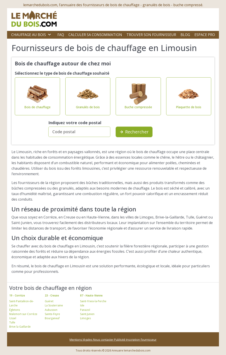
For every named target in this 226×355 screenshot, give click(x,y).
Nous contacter (103, 340)
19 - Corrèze (17, 295)
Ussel (12, 318)
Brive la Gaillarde (20, 326)
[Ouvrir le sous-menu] (49, 35)
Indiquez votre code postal (74, 122)
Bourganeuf (52, 318)
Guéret (49, 301)
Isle (82, 305)
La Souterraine (54, 305)
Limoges (85, 318)
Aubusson (51, 310)
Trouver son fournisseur (151, 34)
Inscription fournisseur (141, 340)
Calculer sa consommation (95, 34)
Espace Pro (204, 34)
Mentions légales (81, 340)
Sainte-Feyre (52, 314)
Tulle (12, 322)
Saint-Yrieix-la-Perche (93, 301)
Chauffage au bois (28, 34)
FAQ (60, 34)
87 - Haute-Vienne (91, 295)
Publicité (120, 340)
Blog (185, 34)
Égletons (14, 310)
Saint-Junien (87, 314)
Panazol (85, 310)
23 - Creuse (52, 295)
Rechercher (134, 132)
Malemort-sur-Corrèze (23, 314)
